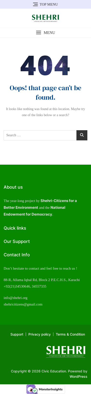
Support (16, 334)
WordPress (78, 376)
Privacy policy (39, 334)
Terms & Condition (70, 334)
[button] (45, 32)
